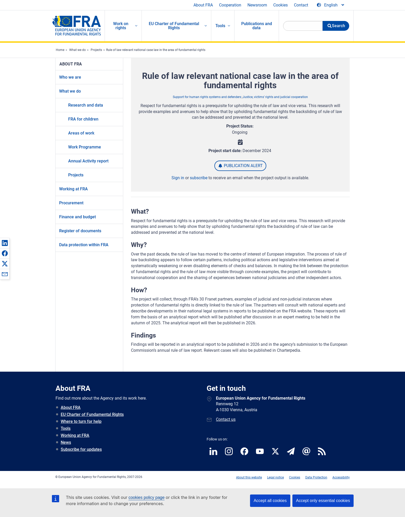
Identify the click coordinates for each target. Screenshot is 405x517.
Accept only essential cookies (323, 500)
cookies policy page (146, 497)
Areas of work (81, 133)
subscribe (198, 177)
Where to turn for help (81, 421)
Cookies (280, 5)
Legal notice (275, 477)
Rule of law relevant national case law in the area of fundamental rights (155, 50)
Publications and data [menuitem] (256, 25)
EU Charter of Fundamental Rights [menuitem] (174, 25)
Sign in (178, 177)
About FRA (203, 5)
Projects (96, 50)
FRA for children (83, 119)
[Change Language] (330, 5)
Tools (66, 428)
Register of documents (80, 230)
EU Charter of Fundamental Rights (92, 414)
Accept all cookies (270, 500)
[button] (4, 243)
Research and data (85, 105)
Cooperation (230, 5)
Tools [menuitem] (220, 25)
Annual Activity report (88, 161)
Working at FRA (73, 188)
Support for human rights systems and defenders (207, 97)
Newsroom (257, 5)
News (66, 442)
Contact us (226, 419)
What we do (77, 50)
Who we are (70, 77)
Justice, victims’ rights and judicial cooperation (275, 97)
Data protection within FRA (83, 244)
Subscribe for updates (81, 449)
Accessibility (341, 477)
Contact (301, 5)
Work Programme (84, 147)
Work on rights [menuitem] (120, 25)
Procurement (71, 202)
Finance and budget (77, 216)
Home (60, 50)
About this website (249, 477)
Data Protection (316, 477)
